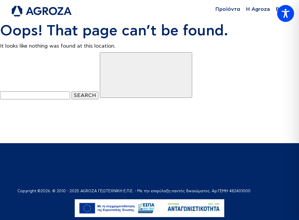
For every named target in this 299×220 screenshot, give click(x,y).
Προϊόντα (227, 9)
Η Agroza (258, 9)
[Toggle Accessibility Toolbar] (286, 13)
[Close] (146, 75)
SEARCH (85, 95)
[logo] (42, 11)
